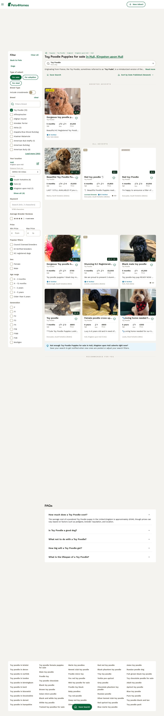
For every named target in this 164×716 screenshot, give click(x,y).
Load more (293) (32, 154)
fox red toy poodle (76, 678)
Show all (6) (19, 193)
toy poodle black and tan (138, 700)
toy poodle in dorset (19, 700)
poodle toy (44, 676)
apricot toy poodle (135, 687)
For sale (15, 77)
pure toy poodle (134, 696)
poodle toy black (75, 687)
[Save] (76, 118)
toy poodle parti (134, 704)
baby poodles (74, 691)
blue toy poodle (134, 691)
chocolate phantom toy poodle (107, 688)
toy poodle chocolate (48, 681)
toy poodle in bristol (19, 665)
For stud (16, 83)
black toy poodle (46, 685)
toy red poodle (75, 696)
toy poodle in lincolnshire (21, 696)
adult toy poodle (134, 683)
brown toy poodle (47, 689)
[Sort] (136, 74)
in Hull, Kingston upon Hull (104, 56)
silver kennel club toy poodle (110, 698)
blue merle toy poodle (107, 707)
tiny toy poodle (104, 674)
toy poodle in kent (18, 687)
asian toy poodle (134, 665)
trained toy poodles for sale (52, 707)
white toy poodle (47, 703)
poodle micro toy (76, 674)
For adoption (30, 77)
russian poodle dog (135, 669)
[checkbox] (11, 110)
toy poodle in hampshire (21, 704)
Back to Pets (16, 60)
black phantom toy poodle (109, 669)
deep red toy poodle (77, 700)
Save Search (54, 75)
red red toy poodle (106, 665)
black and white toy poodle (51, 698)
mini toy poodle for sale (79, 683)
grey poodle (102, 683)
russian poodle (104, 694)
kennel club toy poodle (78, 669)
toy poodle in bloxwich (20, 691)
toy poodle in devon (19, 669)
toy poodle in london (19, 678)
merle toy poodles (76, 665)
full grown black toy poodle (139, 674)
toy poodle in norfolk (19, 674)
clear (36, 97)
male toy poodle (46, 672)
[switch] (32, 92)
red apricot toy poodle (107, 703)
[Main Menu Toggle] (2, 4)
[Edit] (37, 163)
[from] (17, 233)
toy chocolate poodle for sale (140, 678)
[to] (33, 233)
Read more (150, 69)
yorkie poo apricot (105, 678)
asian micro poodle (47, 694)
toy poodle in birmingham (21, 683)
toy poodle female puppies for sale (51, 666)
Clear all (35, 55)
